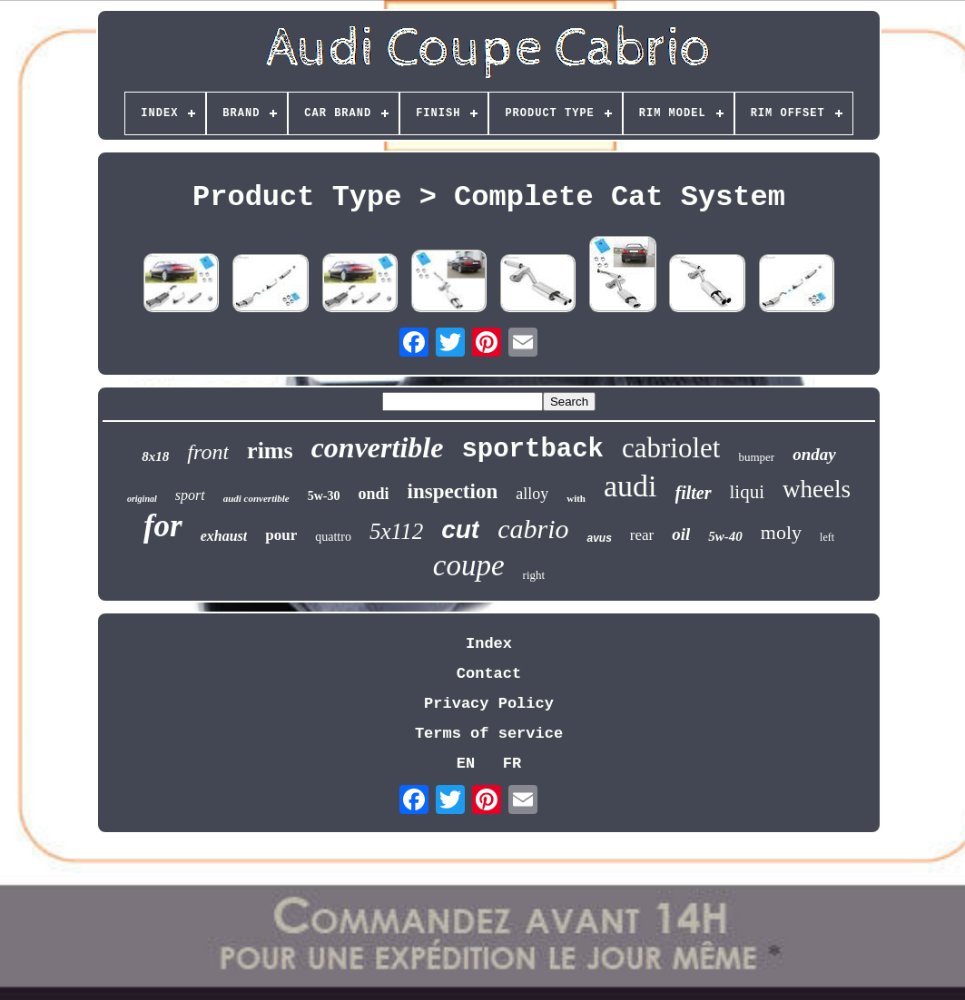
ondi (373, 494)
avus (598, 538)
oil (681, 534)
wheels (817, 489)
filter (693, 493)
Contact (489, 673)
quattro (333, 537)
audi (630, 486)
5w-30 (324, 496)
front (208, 452)
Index (489, 643)
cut (460, 529)
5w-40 (725, 536)
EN (466, 763)
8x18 (155, 456)
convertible (377, 447)
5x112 (396, 531)
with (576, 498)
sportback (532, 450)
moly (781, 532)
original (142, 499)
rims (270, 450)
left (827, 537)
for (162, 526)
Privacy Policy (489, 703)
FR (512, 763)
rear (642, 535)
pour (281, 535)
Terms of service (489, 733)
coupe (469, 565)
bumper (756, 457)
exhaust (224, 536)
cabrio (532, 529)
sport (190, 495)
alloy (532, 494)
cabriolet (671, 448)
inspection (453, 491)
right (534, 575)
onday (814, 454)
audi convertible (256, 498)
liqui (747, 492)
